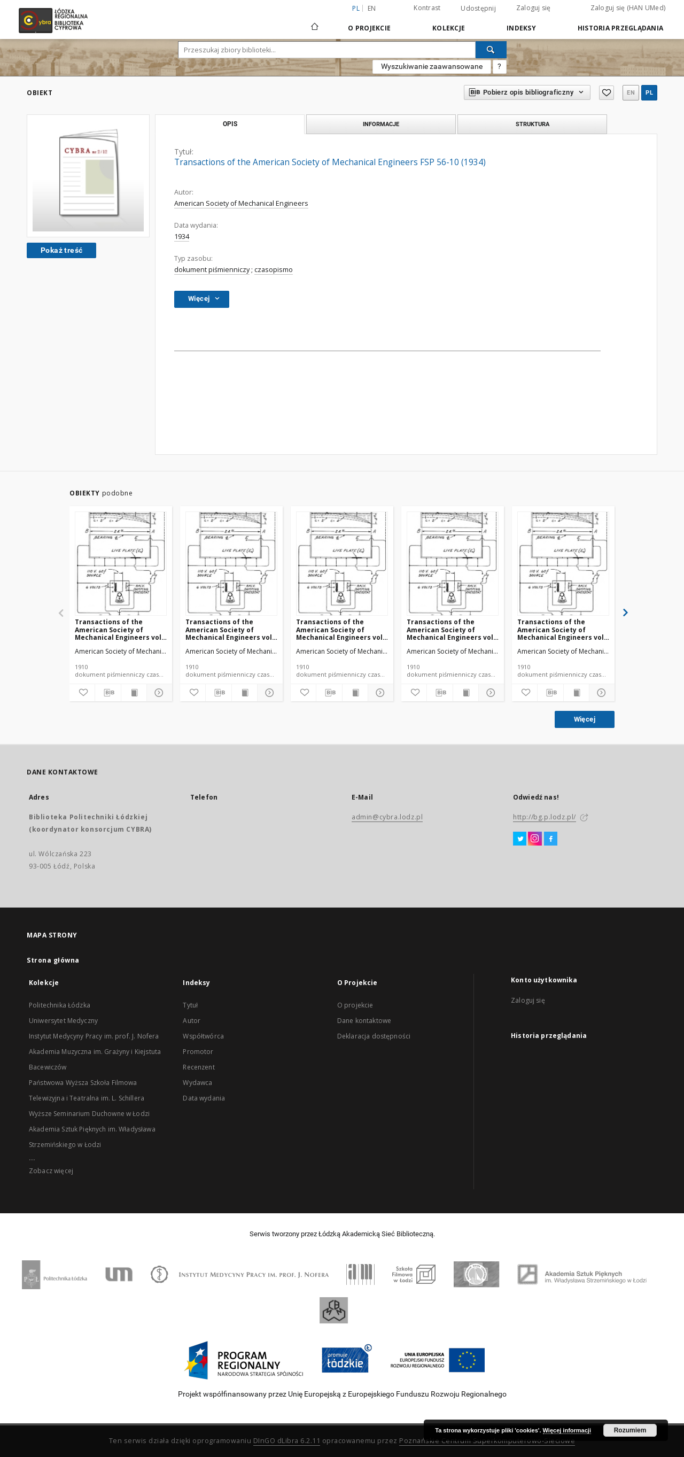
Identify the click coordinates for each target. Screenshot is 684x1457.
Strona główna (53, 960)
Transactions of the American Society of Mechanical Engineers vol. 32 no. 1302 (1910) (451, 629)
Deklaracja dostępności (373, 1036)
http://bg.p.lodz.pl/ (544, 816)
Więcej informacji (567, 1430)
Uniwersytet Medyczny (63, 1020)
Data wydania (204, 1098)
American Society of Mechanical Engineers (241, 203)
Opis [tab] (230, 124)
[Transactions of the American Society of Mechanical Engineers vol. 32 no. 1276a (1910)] (120, 564)
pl (649, 92)
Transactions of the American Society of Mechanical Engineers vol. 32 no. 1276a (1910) (119, 629)
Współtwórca (203, 1036)
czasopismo (273, 269)
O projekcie (355, 1005)
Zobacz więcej (51, 1170)
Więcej (584, 719)
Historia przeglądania (620, 28)
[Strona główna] (314, 22)
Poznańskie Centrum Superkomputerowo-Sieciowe (487, 1440)
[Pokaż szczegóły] (157, 693)
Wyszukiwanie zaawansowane (432, 66)
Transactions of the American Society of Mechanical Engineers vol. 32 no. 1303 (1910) (229, 629)
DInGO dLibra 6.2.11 (287, 1440)
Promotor (198, 1051)
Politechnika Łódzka (59, 1005)
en (372, 8)
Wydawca (197, 1082)
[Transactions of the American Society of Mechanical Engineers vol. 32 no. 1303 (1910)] (231, 564)
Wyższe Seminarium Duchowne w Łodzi (89, 1113)
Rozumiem (630, 1430)
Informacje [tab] (381, 124)
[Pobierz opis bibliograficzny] (107, 693)
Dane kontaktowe (364, 1020)
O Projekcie (369, 28)
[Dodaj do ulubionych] (82, 693)
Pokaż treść (61, 250)
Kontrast (427, 7)
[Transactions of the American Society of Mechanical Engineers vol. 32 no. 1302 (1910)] (452, 564)
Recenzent (198, 1067)
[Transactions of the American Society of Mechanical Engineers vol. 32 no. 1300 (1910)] (342, 564)
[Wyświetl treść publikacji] (133, 693)
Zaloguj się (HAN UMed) (628, 7)
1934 (181, 236)
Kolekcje (448, 28)
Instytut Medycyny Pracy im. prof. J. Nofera (94, 1036)
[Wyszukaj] (491, 49)
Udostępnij (478, 8)
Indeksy (521, 28)
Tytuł (190, 1005)
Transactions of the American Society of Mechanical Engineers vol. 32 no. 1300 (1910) (340, 629)
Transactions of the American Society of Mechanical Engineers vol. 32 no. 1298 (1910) (561, 629)
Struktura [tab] (532, 124)
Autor (191, 1020)
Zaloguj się (533, 7)
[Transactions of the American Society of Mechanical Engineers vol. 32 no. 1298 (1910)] (563, 564)
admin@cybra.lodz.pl (387, 816)
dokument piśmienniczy (212, 269)
